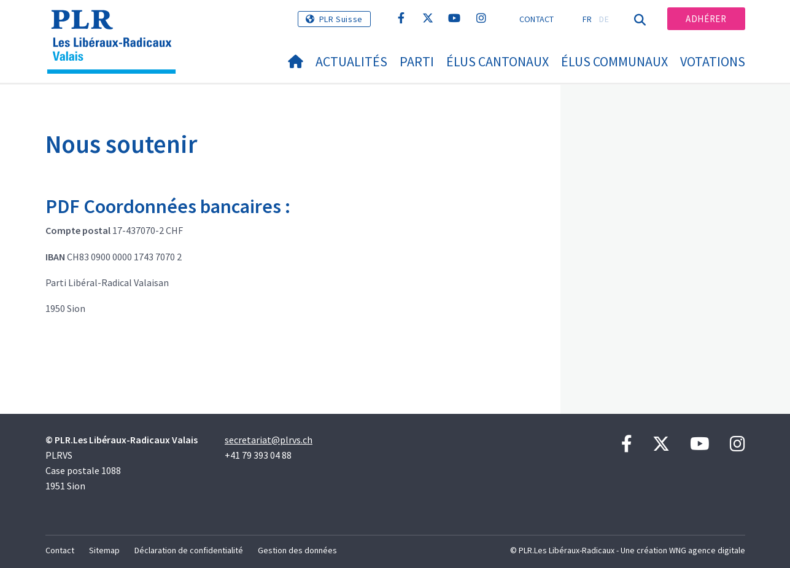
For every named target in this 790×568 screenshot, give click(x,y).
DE (604, 19)
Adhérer (706, 19)
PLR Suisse (341, 19)
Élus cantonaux (497, 61)
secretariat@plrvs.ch (268, 440)
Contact (536, 19)
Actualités (351, 61)
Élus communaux (614, 61)
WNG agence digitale (707, 550)
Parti (417, 61)
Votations (712, 61)
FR (587, 19)
